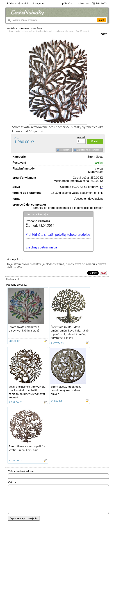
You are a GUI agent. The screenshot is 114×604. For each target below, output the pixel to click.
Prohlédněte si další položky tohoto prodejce (58, 234)
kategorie (38, 3)
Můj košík (99, 3)
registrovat (83, 3)
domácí (10, 28)
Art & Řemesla (22, 28)
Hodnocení (65, 150)
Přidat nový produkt (18, 3)
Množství (81, 137)
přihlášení (67, 3)
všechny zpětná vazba (41, 247)
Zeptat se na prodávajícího (89, 150)
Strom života (36, 28)
